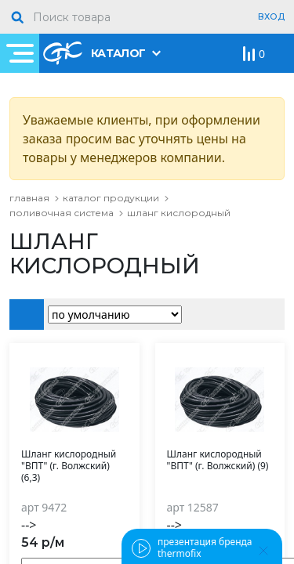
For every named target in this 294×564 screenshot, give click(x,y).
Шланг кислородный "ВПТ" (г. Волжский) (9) (218, 460)
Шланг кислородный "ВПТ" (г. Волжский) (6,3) (68, 466)
